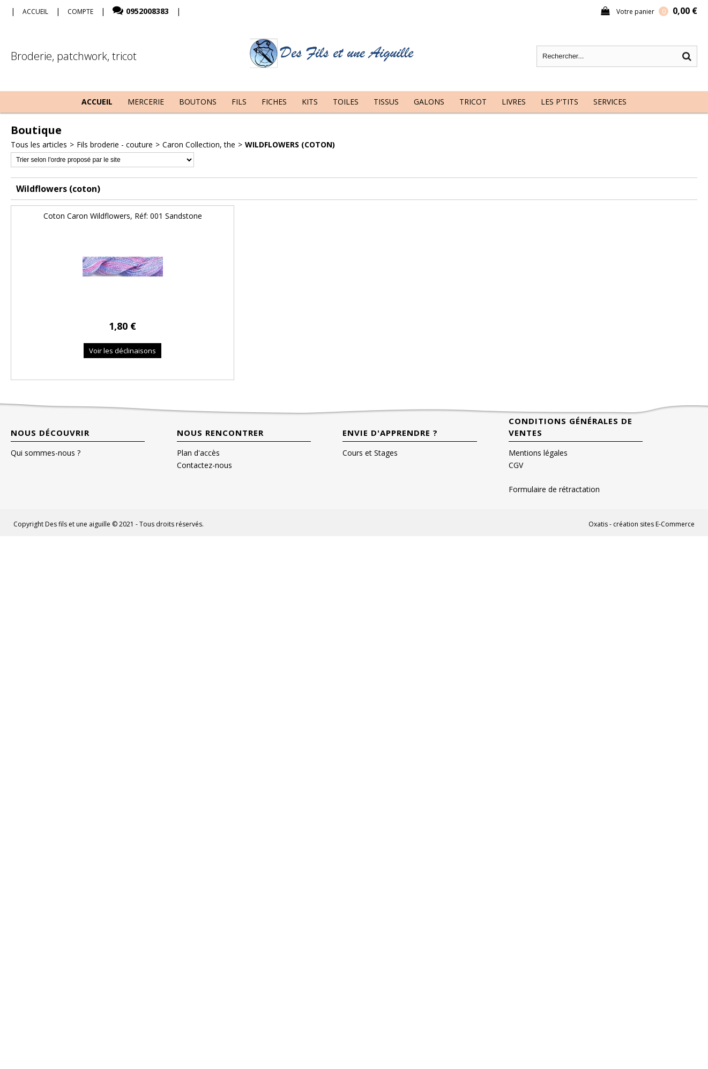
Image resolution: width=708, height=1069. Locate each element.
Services (610, 101)
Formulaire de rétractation (554, 489)
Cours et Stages (370, 453)
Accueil (97, 101)
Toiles (346, 101)
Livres (514, 101)
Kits (310, 101)
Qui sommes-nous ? (45, 453)
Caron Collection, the (198, 144)
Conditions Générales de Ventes (570, 426)
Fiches (274, 101)
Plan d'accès (198, 453)
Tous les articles (39, 144)
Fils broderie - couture (115, 144)
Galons (429, 101)
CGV (516, 465)
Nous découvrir (50, 432)
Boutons (198, 101)
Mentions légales (538, 453)
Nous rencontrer (220, 432)
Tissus (386, 101)
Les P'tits (559, 101)
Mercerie (146, 101)
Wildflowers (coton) (290, 144)
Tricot (473, 101)
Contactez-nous (204, 465)
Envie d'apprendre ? (390, 432)
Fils (239, 101)
